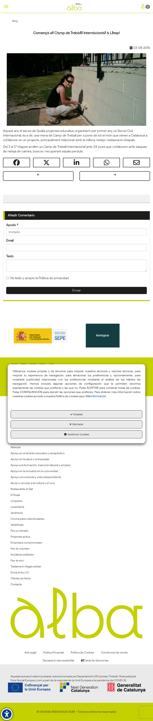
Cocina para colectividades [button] (27, 518)
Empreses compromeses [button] (26, 542)
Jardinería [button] (17, 512)
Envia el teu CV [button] (20, 572)
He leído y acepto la (37, 278)
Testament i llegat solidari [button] (26, 566)
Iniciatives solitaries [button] (22, 554)
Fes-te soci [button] (17, 560)
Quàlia (41, 131)
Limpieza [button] (16, 500)
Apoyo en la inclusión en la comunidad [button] (34, 471)
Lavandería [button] (17, 506)
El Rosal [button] (15, 494)
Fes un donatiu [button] (19, 530)
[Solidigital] (108, 335)
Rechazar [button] (76, 424)
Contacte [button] (16, 584)
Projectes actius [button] (20, 536)
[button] (76, 7)
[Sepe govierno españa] (45, 335)
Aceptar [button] (76, 414)
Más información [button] (96, 396)
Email (10, 240)
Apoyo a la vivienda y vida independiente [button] (36, 477)
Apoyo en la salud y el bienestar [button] (30, 459)
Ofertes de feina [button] (20, 578)
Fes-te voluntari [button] (20, 548)
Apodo (12, 225)
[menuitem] (76, 447)
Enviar (76, 290)
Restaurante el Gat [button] (22, 489)
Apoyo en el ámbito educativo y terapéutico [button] (38, 453)
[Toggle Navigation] (145, 6)
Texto (10, 256)
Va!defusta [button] (17, 524)
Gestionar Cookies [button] (76, 434)
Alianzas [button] (16, 447)
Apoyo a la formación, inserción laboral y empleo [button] (41, 465)
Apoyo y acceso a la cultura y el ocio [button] (33, 483)
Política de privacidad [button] (54, 278)
